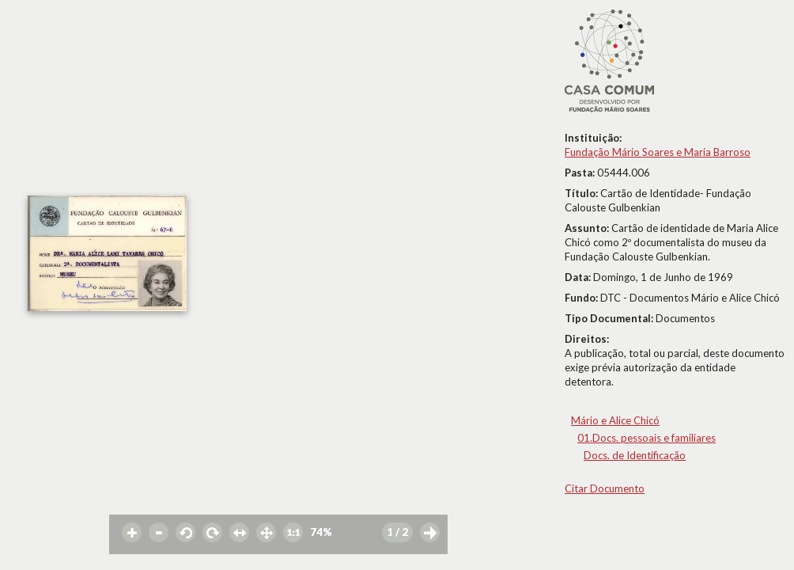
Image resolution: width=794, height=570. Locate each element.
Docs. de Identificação (635, 455)
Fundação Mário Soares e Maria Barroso (658, 152)
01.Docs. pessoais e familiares (646, 437)
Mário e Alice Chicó (615, 420)
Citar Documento (605, 488)
